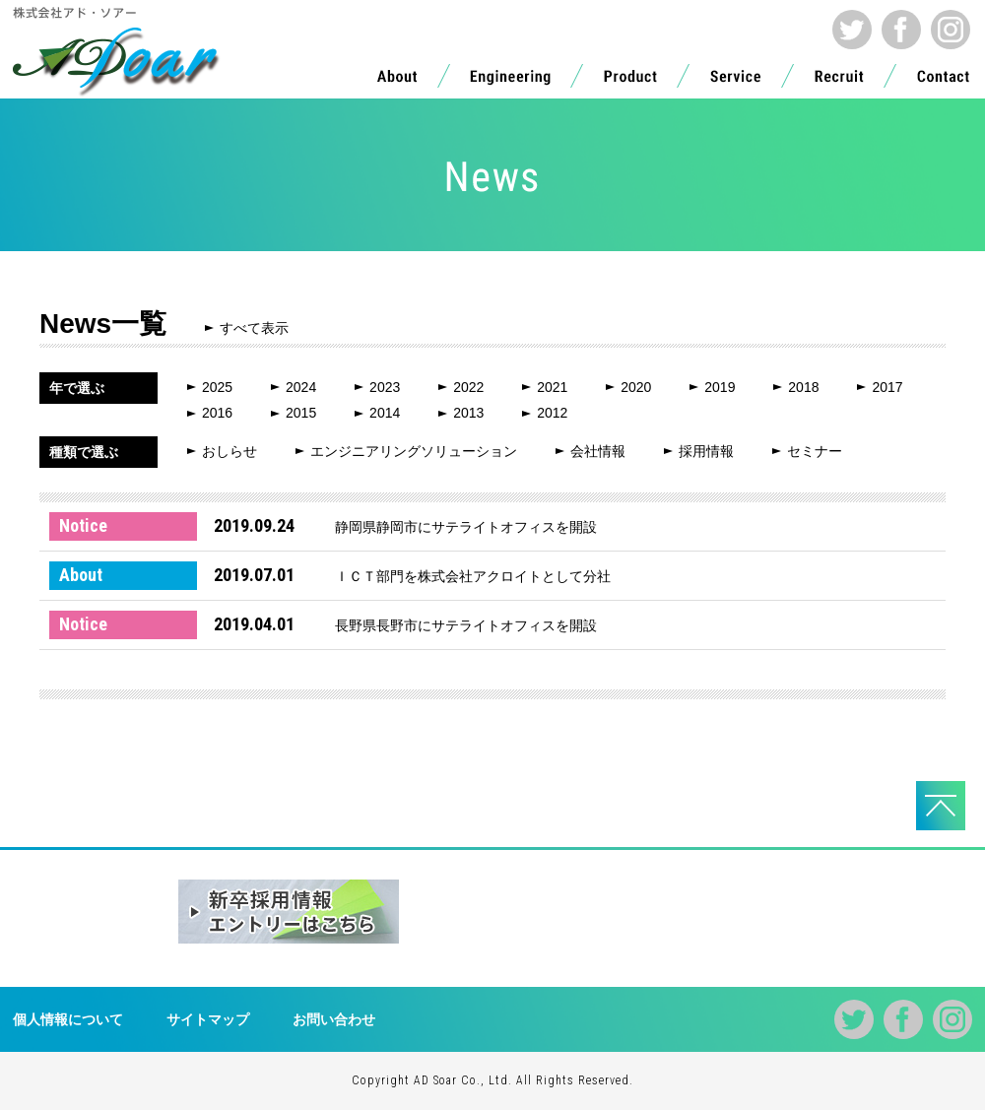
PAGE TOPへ (940, 805)
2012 (552, 413)
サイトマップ (207, 1019)
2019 (719, 387)
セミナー (814, 451)
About (396, 81)
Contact (943, 81)
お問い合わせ (334, 1019)
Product (630, 81)
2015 (301, 413)
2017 (887, 387)
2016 (217, 413)
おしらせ (229, 451)
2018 (803, 387)
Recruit (839, 81)
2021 (552, 387)
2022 (468, 387)
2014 (384, 413)
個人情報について (68, 1019)
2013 (468, 413)
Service (735, 81)
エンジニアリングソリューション (413, 451)
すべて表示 (254, 328)
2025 (217, 387)
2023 (384, 387)
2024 (301, 387)
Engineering (510, 81)
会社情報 (597, 451)
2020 (636, 387)
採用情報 (706, 451)
